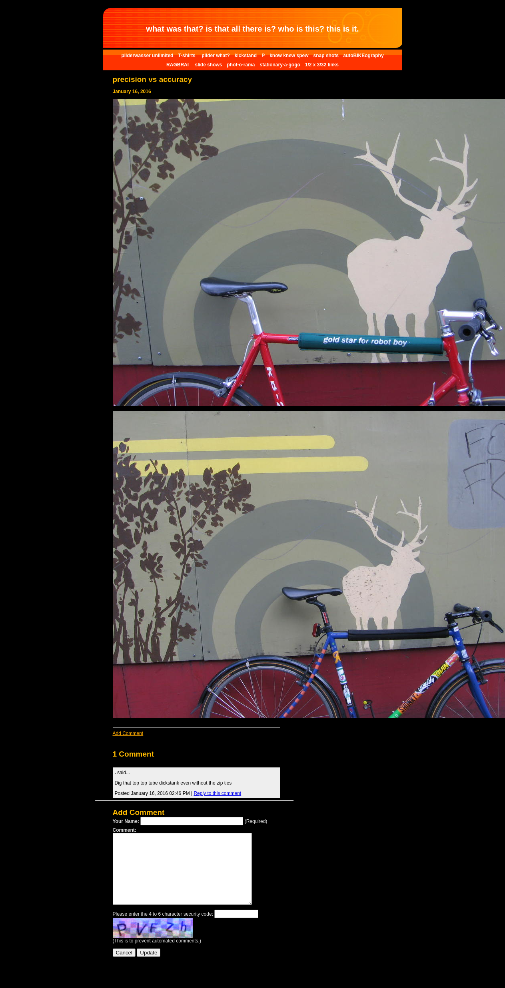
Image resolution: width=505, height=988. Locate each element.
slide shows (208, 65)
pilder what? (216, 55)
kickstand (246, 55)
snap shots (326, 55)
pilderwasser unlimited (147, 55)
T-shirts (187, 55)
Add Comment (128, 733)
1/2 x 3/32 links (322, 65)
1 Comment (133, 754)
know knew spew (288, 55)
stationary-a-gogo (279, 65)
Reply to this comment (217, 793)
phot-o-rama (241, 65)
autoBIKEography (363, 55)
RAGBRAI (178, 65)
